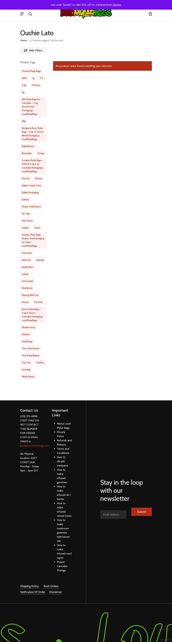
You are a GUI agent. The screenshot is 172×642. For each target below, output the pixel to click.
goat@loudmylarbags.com (34, 441)
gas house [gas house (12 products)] (27, 220)
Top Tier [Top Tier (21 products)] (26, 362)
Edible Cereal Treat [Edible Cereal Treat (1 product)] (31, 185)
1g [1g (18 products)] (33, 78)
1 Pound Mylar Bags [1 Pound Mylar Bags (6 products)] (31, 71)
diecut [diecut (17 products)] (38, 178)
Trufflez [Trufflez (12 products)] (40, 362)
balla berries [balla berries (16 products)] (28, 146)
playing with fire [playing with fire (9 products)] (30, 295)
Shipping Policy (29, 581)
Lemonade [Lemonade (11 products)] (27, 281)
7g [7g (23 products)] (23, 92)
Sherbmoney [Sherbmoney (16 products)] (28, 327)
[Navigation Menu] (22, 14)
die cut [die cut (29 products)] (25, 178)
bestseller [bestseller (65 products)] (27, 153)
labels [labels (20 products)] (25, 273)
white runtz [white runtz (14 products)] (28, 376)
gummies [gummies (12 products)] (27, 252)
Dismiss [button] (117, 4)
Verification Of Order (32, 587)
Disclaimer (55, 587)
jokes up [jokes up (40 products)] (26, 259)
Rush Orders (51, 581)
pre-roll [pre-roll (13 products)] (38, 302)
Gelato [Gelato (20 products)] (25, 227)
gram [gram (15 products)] (37, 227)
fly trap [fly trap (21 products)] (26, 213)
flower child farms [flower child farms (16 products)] (31, 206)
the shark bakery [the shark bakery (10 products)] (30, 355)
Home (23, 40)
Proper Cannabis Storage (62, 562)
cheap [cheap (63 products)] (40, 153)
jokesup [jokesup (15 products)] (40, 259)
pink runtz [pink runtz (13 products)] (27, 288)
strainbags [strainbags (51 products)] (27, 341)
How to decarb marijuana (62, 457)
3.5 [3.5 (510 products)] (41, 78)
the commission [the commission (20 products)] (30, 348)
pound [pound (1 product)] (25, 302)
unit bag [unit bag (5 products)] (26, 369)
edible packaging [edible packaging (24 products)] (30, 192)
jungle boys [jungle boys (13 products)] (27, 266)
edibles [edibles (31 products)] (25, 199)
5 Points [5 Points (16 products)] (36, 85)
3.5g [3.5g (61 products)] (24, 85)
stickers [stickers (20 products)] (26, 334)
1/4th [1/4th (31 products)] (24, 78)
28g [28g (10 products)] (24, 121)
